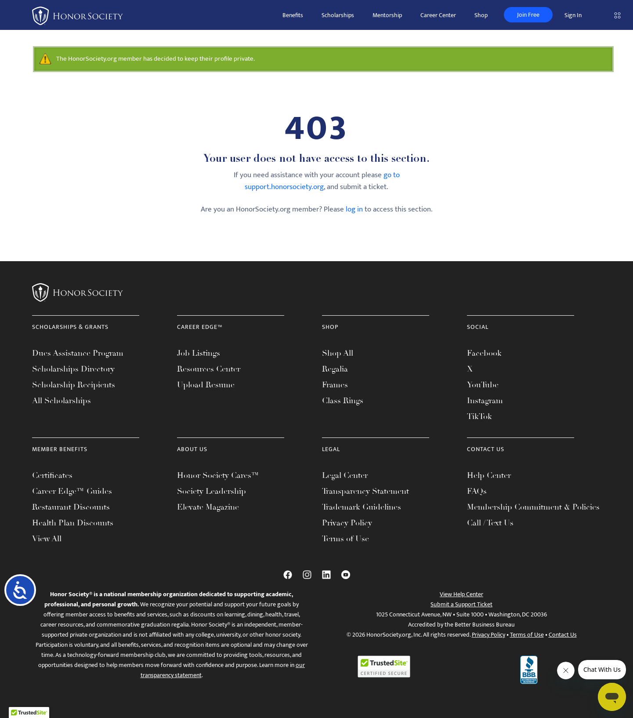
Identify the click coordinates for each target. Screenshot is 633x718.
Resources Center (208, 369)
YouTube (483, 385)
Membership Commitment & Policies (533, 507)
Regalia (335, 369)
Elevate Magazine (208, 507)
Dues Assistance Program (77, 353)
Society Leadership (211, 491)
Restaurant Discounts (71, 507)
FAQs (477, 491)
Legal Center (345, 475)
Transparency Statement (365, 491)
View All (46, 538)
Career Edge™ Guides (72, 491)
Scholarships (338, 15)
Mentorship (387, 15)
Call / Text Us (490, 523)
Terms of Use (345, 538)
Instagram (485, 400)
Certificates (52, 475)
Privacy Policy (347, 523)
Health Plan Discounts (72, 523)
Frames (335, 385)
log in (354, 209)
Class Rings (342, 400)
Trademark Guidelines (361, 507)
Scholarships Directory (73, 369)
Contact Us (563, 635)
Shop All (337, 353)
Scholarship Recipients (73, 385)
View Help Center (461, 594)
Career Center (438, 15)
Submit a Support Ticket (461, 604)
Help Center (489, 475)
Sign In (573, 15)
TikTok (479, 416)
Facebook (484, 353)
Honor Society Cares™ (218, 475)
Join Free (528, 15)
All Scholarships (61, 400)
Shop (481, 15)
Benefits (292, 15)
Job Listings (198, 353)
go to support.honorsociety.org (322, 181)
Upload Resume (206, 385)
